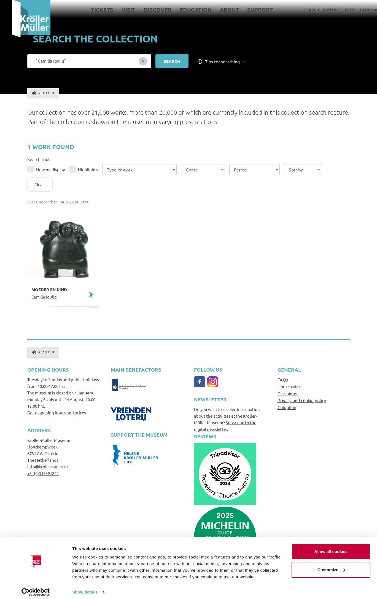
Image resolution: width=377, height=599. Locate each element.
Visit (116, 9)
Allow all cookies (331, 547)
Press (338, 9)
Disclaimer (288, 393)
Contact (320, 9)
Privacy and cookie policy (302, 400)
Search (299, 9)
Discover (146, 9)
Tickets (90, 9)
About (217, 9)
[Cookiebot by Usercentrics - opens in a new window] (36, 588)
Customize (331, 565)
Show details (85, 588)
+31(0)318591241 (43, 473)
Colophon (287, 407)
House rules (289, 386)
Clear (39, 184)
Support (248, 9)
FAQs (283, 379)
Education (184, 9)
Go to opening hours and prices (56, 412)
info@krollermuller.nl (47, 466)
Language (358, 9)
